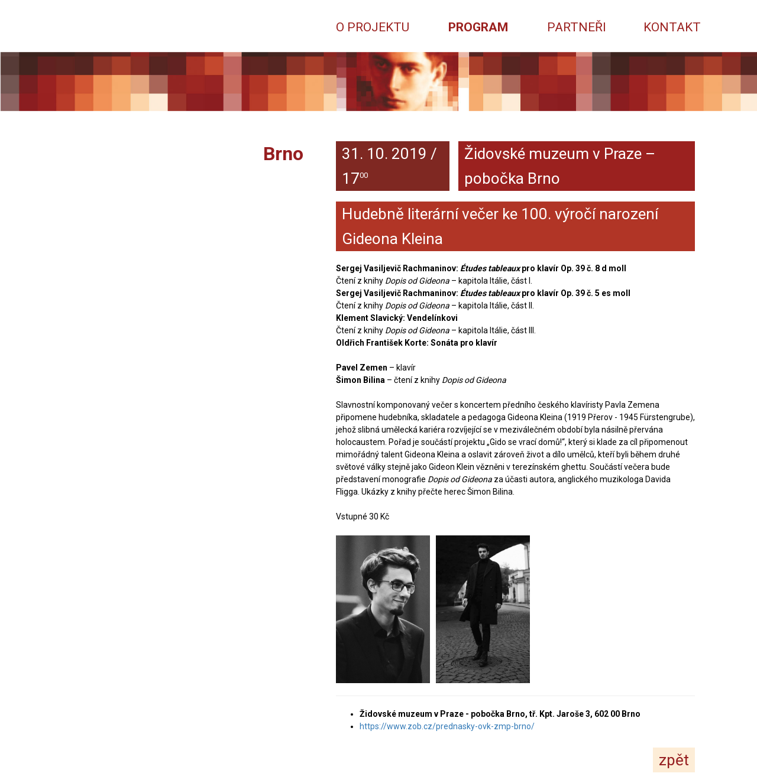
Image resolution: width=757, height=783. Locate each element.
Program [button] (478, 27)
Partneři (576, 27)
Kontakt (672, 27)
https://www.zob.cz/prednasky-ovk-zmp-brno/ (447, 726)
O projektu (372, 27)
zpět (674, 760)
